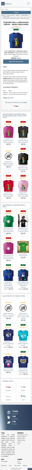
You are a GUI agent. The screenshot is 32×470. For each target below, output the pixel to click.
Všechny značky (21, 438)
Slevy (18, 443)
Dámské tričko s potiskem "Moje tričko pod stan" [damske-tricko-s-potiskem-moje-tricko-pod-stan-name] (23, 343)
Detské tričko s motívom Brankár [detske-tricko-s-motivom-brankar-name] (23, 254)
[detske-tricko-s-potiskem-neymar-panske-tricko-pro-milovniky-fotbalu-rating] (8, 267)
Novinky (19, 442)
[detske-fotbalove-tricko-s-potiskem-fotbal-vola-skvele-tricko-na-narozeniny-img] (23, 274)
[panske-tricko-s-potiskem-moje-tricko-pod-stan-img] (8, 334)
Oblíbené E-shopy (8, 381)
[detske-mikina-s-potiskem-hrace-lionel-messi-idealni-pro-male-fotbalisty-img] (23, 308)
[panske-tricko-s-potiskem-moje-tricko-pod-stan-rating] (8, 327)
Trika (10, 465)
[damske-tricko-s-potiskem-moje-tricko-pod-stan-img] (23, 334)
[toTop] (30, 469)
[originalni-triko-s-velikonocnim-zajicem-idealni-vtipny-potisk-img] (8, 131)
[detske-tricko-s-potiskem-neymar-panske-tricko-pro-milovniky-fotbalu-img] (8, 274)
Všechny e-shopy (21, 440)
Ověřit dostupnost (16, 61)
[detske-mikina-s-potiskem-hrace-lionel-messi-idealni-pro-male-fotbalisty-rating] (23, 303)
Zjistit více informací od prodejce (16, 105)
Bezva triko (10, 98)
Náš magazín (4, 461)
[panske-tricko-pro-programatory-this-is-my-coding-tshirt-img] (23, 361)
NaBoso (25, 465)
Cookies (19, 463)
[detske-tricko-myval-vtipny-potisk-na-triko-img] (8, 361)
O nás (18, 461)
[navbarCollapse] (28, 3)
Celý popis (16, 56)
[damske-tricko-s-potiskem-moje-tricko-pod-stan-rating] (23, 327)
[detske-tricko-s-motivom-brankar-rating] (23, 240)
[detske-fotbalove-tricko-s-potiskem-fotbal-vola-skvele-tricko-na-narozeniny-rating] (23, 267)
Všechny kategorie (21, 436)
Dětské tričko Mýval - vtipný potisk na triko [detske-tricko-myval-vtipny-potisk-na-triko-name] (8, 369)
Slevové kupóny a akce (22, 434)
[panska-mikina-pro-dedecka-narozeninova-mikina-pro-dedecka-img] (8, 308)
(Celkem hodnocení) (16, 27)
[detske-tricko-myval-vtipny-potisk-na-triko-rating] (8, 354)
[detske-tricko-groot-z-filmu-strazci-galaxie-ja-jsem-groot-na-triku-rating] (8, 213)
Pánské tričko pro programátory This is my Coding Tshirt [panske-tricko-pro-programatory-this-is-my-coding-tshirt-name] (23, 370)
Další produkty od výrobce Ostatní (14, 296)
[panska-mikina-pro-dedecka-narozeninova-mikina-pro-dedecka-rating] (8, 303)
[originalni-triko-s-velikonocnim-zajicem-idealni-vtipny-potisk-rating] (8, 124)
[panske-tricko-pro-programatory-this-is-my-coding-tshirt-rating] (23, 354)
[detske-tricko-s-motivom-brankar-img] (23, 247)
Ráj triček (3, 465)
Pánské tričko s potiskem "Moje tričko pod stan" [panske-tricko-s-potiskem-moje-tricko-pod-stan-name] (8, 343)
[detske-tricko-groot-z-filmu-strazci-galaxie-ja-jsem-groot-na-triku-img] (8, 220)
